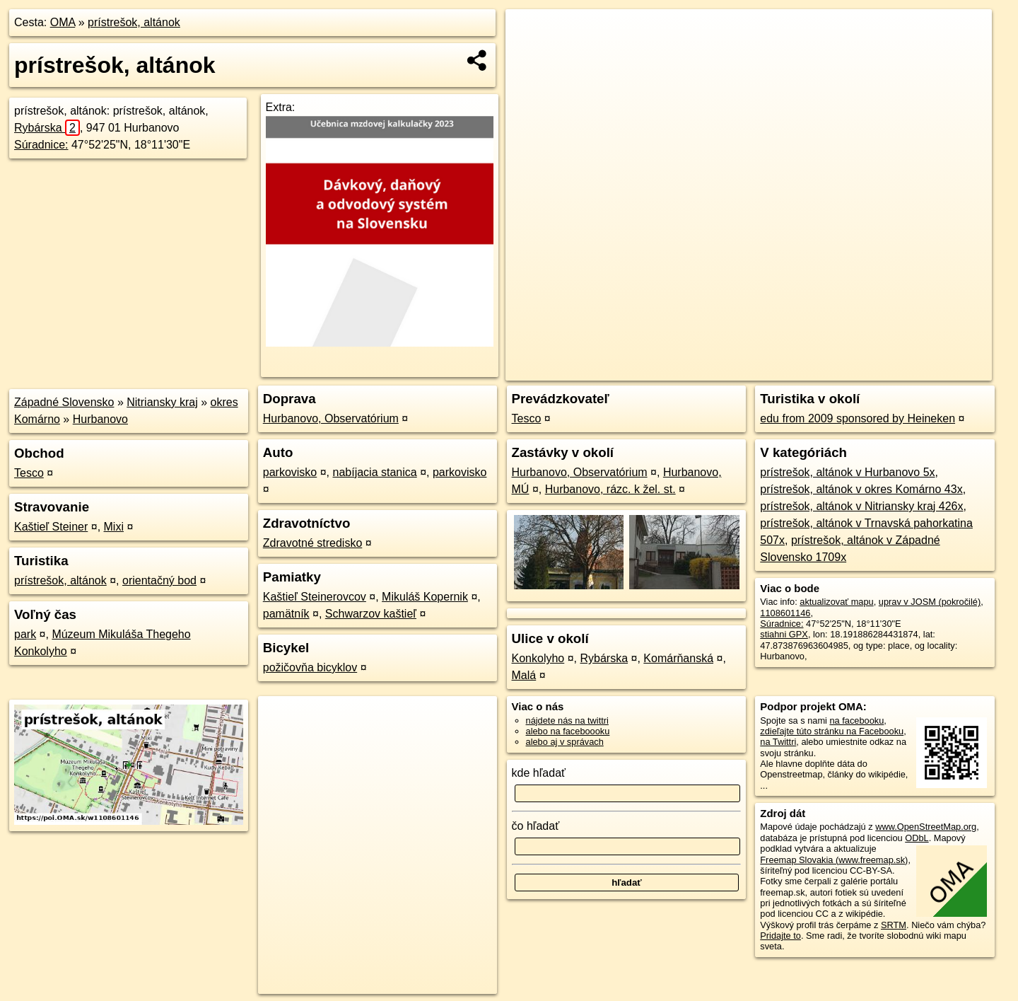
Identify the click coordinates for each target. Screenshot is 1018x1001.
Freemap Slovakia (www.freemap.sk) (834, 860)
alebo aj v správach (565, 741)
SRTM (893, 925)
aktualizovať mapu (836, 601)
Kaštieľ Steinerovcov (314, 597)
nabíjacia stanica (375, 472)
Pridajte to (780, 935)
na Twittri (778, 741)
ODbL (916, 838)
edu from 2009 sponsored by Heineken (857, 418)
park (25, 634)
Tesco (29, 473)
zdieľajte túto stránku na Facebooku (831, 731)
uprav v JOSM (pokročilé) (930, 601)
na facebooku (856, 720)
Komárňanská (678, 658)
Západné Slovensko (64, 402)
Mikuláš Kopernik (425, 597)
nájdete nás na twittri (567, 720)
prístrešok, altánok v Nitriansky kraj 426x (861, 506)
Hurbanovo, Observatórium (331, 418)
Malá (524, 675)
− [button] (529, 55)
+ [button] (529, 33)
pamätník (286, 614)
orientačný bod (159, 580)
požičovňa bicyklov (310, 667)
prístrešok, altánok (134, 22)
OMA (63, 22)
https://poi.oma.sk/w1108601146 (927, 370)
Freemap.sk (820, 370)
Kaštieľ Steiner (51, 527)
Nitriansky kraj (162, 402)
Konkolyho (538, 658)
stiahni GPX (784, 634)
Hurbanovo (100, 419)
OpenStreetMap (747, 370)
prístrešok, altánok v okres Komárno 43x (861, 489)
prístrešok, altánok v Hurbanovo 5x (847, 472)
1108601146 (785, 613)
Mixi (114, 527)
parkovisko (290, 472)
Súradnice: (41, 145)
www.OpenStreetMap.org (925, 826)
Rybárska (47, 128)
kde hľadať (539, 773)
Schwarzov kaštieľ (370, 614)
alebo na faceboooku (568, 731)
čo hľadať (536, 826)
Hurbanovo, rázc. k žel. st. (610, 489)
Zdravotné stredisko (313, 543)
